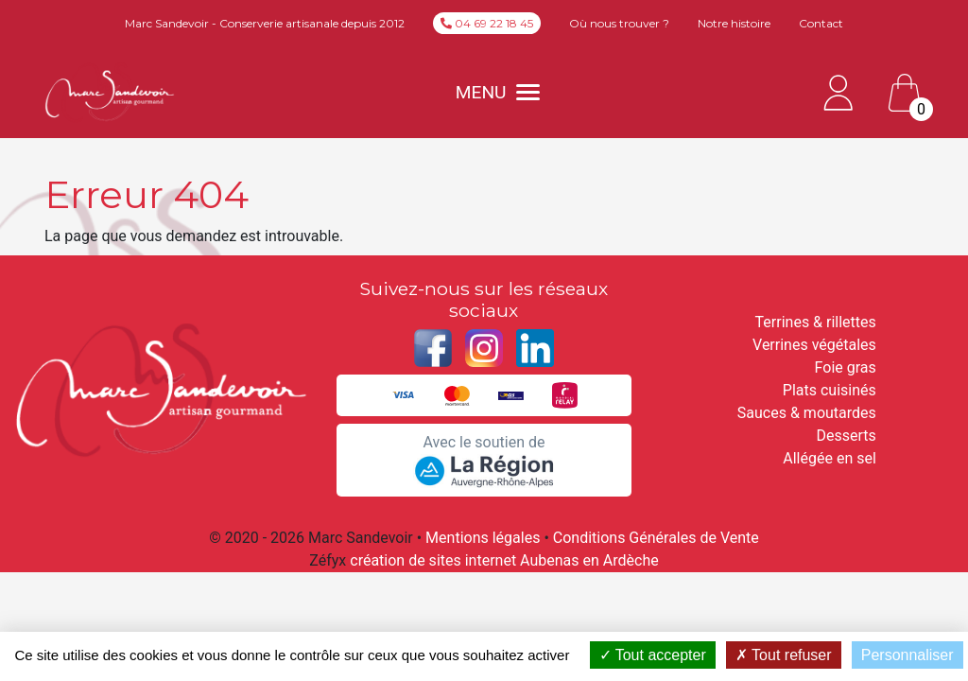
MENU (498, 92)
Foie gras (845, 367)
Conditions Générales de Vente (656, 538)
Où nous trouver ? (619, 23)
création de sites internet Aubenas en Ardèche (504, 560)
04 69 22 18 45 (487, 23)
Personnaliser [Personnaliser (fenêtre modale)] (907, 655)
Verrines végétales (814, 345)
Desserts (846, 436)
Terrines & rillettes (815, 322)
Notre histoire (734, 23)
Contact (821, 23)
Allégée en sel (829, 458)
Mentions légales (482, 538)
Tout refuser (783, 655)
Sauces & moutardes (806, 413)
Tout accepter (652, 655)
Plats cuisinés (829, 390)
